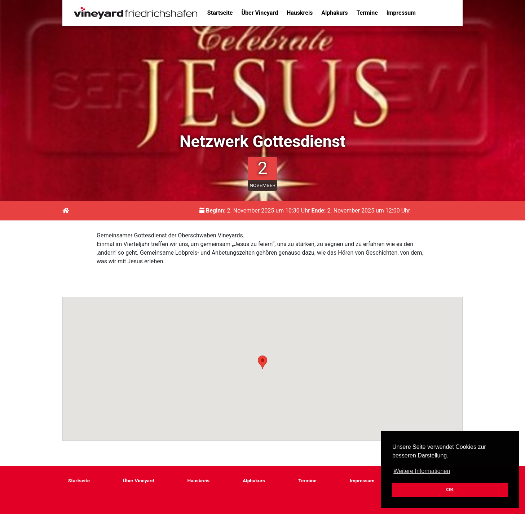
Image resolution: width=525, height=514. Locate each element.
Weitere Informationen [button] (421, 471)
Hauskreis (300, 12)
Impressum (401, 12)
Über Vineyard (260, 12)
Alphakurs (334, 12)
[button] (262, 362)
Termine (367, 12)
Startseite (220, 12)
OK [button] (450, 489)
